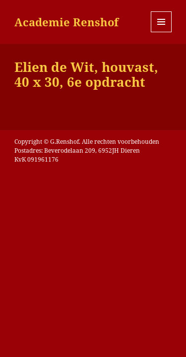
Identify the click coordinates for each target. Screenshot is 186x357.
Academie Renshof (66, 21)
